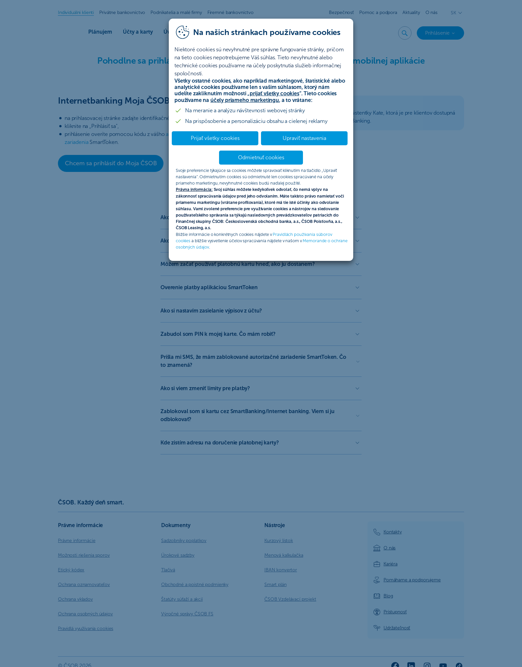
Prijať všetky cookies (215, 138)
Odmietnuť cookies (261, 157)
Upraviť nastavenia (304, 138)
